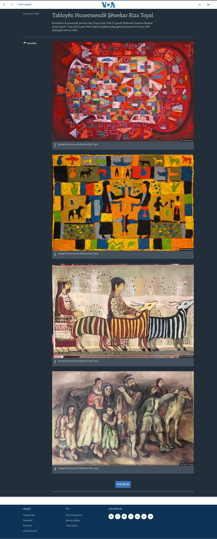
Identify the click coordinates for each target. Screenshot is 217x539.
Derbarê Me (29, 515)
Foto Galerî (24, 4)
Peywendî (28, 521)
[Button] (29, 44)
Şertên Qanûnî (30, 531)
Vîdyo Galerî (72, 526)
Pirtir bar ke (123, 484)
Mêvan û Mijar (73, 521)
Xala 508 (27, 526)
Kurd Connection (74, 515)
